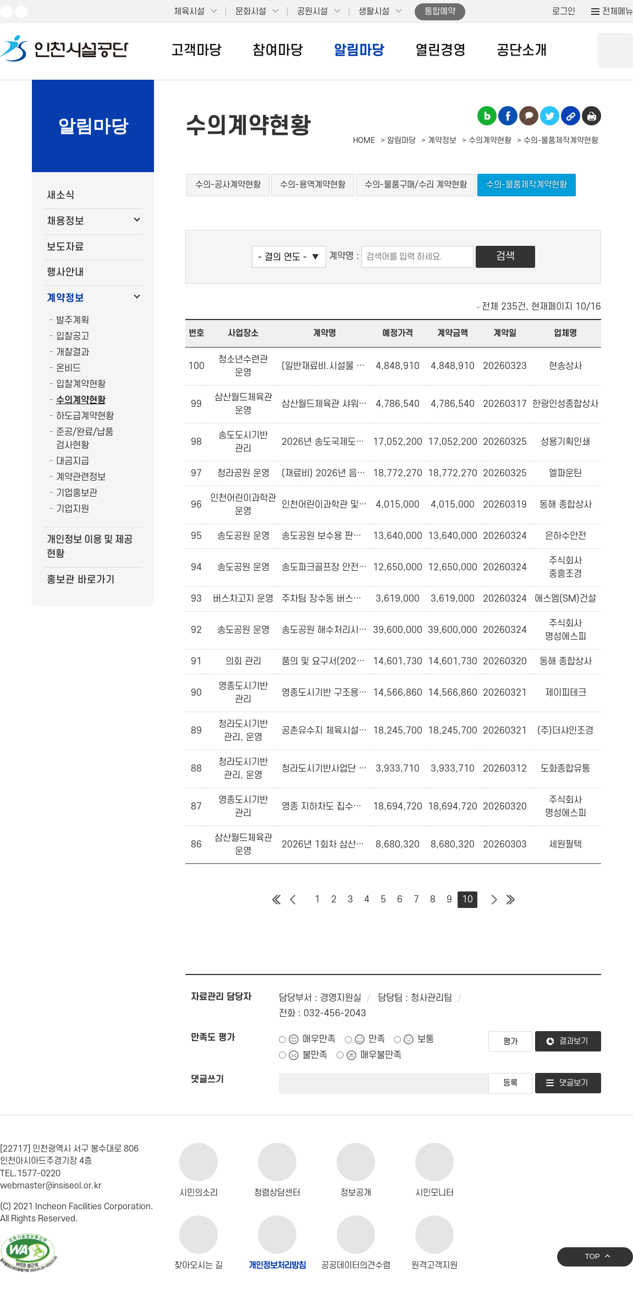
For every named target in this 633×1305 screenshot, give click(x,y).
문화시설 (250, 11)
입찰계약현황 (81, 384)
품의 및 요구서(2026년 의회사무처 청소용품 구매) (324, 662)
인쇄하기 (591, 115)
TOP (592, 1256)
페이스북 (21, 11)
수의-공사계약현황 (228, 185)
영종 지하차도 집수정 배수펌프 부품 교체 (324, 807)
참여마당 (277, 50)
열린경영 (440, 50)
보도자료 (65, 247)
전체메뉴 (617, 11)
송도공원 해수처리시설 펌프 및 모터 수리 (324, 630)
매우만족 (318, 1039)
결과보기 (573, 1041)
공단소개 (522, 50)
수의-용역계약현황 (312, 185)
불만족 (314, 1055)
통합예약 (440, 11)
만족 (376, 1039)
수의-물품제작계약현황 (526, 185)
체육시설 (189, 11)
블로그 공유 (487, 115)
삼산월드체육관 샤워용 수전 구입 (324, 404)
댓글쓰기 (207, 1079)
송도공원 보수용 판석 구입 (324, 536)
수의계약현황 (81, 400)
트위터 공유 (549, 115)
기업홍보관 (76, 493)
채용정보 (65, 221)
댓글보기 (573, 1083)
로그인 (563, 11)
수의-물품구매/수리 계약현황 (416, 185)
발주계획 (72, 321)
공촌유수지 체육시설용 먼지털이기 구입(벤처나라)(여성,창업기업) (324, 731)
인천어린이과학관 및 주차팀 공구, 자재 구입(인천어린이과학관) (324, 505)
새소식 (61, 195)
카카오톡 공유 (528, 115)
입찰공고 (72, 337)
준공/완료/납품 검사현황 (84, 438)
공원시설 (312, 11)
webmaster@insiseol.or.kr (51, 1186)
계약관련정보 (81, 477)
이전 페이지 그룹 (292, 899)
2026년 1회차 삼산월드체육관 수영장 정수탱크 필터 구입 (324, 845)
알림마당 (359, 50)
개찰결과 (72, 352)
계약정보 (65, 298)
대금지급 (72, 461)
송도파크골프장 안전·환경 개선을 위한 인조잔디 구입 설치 (324, 567)
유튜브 (6, 11)
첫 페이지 (276, 899)
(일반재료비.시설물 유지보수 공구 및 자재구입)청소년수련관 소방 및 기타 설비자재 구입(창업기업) (324, 366)
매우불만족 (380, 1055)
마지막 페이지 (510, 899)
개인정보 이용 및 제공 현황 (90, 547)
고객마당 (196, 50)
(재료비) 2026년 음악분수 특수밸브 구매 (324, 473)
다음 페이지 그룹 (494, 899)
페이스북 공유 (508, 115)
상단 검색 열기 (615, 50)
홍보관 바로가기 (81, 580)
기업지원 (72, 509)
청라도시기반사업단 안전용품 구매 (324, 769)
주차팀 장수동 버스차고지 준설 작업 (324, 599)
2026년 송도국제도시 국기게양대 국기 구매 (324, 442)
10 (467, 900)
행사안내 (65, 272)
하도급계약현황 (85, 416)
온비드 (68, 368)
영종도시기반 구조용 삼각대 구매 (324, 693)
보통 (425, 1039)
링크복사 (570, 115)
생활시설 (374, 11)
